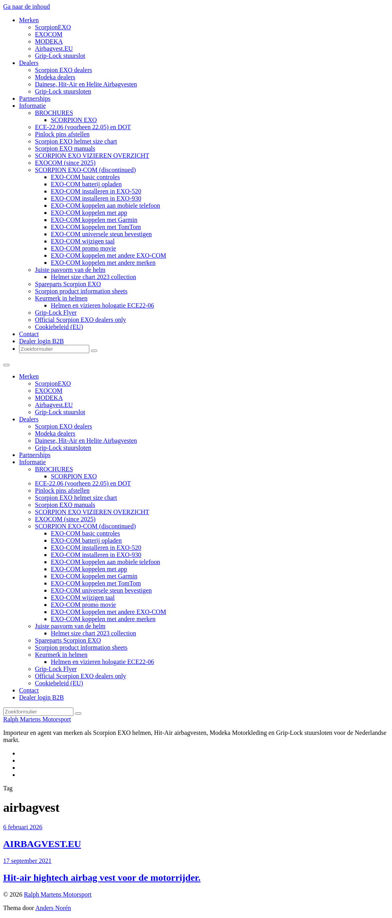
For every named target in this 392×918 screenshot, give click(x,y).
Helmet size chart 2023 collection (93, 276)
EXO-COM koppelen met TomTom (96, 227)
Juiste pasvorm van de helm (70, 269)
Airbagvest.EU (54, 48)
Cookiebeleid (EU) (59, 326)
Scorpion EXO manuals (65, 148)
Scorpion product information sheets (81, 291)
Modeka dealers (55, 77)
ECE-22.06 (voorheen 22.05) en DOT (83, 127)
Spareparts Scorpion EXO (68, 284)
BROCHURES (54, 112)
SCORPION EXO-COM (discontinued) (85, 169)
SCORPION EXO (74, 120)
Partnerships (34, 98)
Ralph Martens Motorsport (37, 719)
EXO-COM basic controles (85, 177)
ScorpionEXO (53, 27)
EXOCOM (48, 34)
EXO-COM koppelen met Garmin (94, 219)
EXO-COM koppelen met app (89, 212)
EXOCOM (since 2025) (65, 162)
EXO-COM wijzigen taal (83, 241)
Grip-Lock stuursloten (63, 91)
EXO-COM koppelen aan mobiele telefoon (105, 205)
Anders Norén (53, 908)
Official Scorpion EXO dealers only (80, 319)
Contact (29, 334)
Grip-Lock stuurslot (60, 55)
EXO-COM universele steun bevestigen (101, 234)
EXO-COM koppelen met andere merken (103, 262)
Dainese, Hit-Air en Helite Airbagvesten (86, 84)
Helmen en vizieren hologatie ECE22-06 (102, 305)
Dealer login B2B (41, 341)
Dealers (28, 62)
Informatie (32, 105)
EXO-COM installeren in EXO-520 (96, 191)
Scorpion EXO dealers (63, 70)
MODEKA (49, 41)
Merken (29, 20)
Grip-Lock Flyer (56, 312)
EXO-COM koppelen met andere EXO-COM (108, 255)
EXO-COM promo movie (83, 248)
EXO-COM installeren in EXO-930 (96, 198)
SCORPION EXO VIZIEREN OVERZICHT (92, 155)
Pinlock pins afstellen (62, 134)
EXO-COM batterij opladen (86, 184)
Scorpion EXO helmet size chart (76, 141)
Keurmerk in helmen (61, 298)
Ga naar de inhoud (26, 6)
